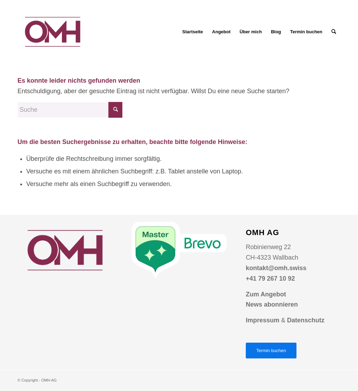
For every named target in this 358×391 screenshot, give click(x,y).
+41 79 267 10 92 (270, 278)
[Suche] (334, 32)
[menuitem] (192, 32)
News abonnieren (272, 304)
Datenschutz (305, 320)
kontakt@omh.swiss (276, 268)
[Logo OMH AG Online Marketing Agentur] (52, 32)
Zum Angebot (266, 294)
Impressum (262, 320)
